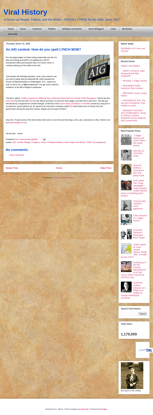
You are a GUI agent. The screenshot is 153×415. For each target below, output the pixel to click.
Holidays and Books (72, 29)
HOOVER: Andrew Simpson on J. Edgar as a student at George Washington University (133, 290)
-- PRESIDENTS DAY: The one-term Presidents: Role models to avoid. (133, 103)
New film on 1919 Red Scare (138, 153)
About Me (12, 34)
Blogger (104, 409)
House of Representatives (52, 142)
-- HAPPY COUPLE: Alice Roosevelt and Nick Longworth (133, 73)
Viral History (25, 12)
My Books (127, 29)
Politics (52, 29)
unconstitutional (99, 142)
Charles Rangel (23, 142)
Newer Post (12, 168)
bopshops (84, 409)
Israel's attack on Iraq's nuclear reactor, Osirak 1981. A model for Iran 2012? (134, 250)
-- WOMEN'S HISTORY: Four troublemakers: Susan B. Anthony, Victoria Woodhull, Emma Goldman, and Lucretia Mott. (133, 115)
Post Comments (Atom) (64, 177)
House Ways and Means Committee (75, 103)
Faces (23, 29)
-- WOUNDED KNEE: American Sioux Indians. (132, 86)
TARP (88, 142)
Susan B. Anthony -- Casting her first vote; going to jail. (138, 170)
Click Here (10, 101)
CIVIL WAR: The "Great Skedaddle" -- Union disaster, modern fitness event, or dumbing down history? (134, 188)
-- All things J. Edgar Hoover (134, 81)
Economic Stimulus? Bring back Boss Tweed (139, 234)
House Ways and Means (74, 142)
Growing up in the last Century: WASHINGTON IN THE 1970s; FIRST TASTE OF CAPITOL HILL (133, 270)
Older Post (105, 168)
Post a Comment (17, 155)
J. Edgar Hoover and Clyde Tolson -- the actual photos (140, 140)
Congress (35, 142)
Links (113, 29)
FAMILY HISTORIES (130, 66)
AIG (71, 106)
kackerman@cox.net (17, 122)
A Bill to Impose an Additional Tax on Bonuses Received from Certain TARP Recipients (58, 98)
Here (31, 101)
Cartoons (37, 29)
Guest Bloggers (96, 29)
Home (11, 29)
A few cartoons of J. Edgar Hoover (140, 218)
